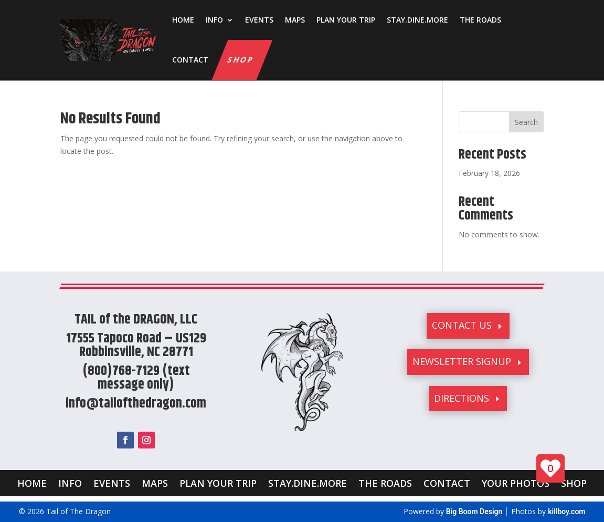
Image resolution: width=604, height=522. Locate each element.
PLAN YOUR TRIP (345, 20)
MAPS (295, 20)
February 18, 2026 (489, 173)
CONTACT (190, 60)
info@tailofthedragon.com (136, 403)
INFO (214, 20)
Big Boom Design (474, 511)
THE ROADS (480, 20)
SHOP (241, 60)
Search (526, 122)
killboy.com (566, 511)
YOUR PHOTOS (515, 482)
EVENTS (259, 20)
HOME (183, 20)
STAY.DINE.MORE (417, 20)
